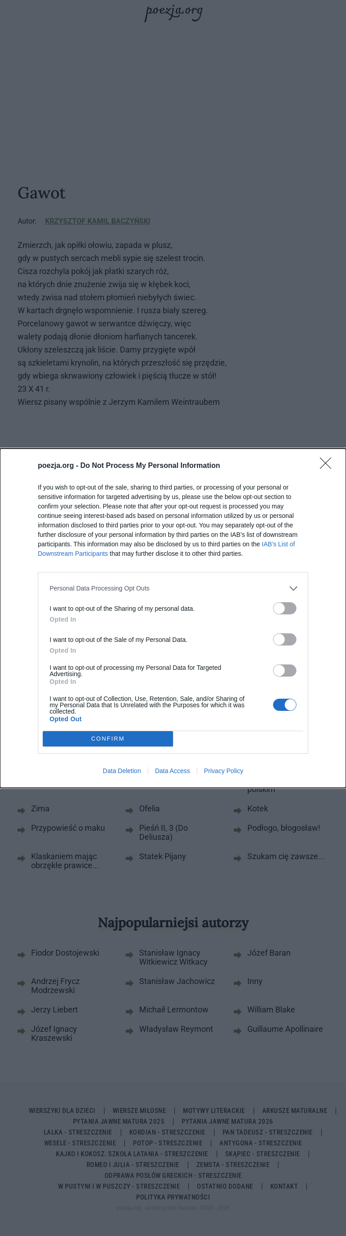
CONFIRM (108, 738)
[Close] (328, 466)
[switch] (284, 608)
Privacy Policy (223, 770)
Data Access (172, 770)
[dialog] (173, 618)
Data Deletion (122, 770)
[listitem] (173, 588)
